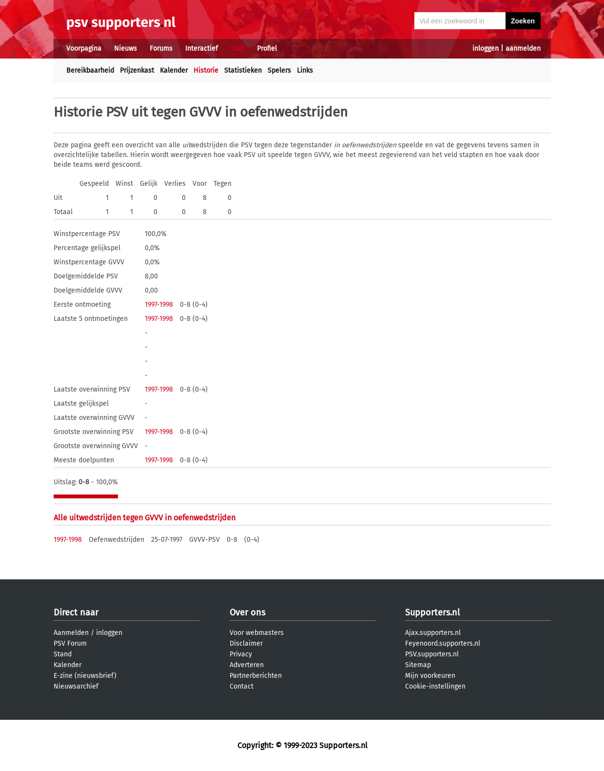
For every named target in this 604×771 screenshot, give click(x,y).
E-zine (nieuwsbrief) (85, 676)
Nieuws (125, 48)
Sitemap (418, 665)
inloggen (485, 48)
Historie (206, 70)
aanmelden (523, 48)
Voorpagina (83, 48)
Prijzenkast (137, 70)
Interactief (201, 48)
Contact (241, 686)
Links (305, 70)
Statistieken (243, 70)
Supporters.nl (432, 612)
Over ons (247, 612)
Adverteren (247, 665)
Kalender (174, 70)
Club (237, 48)
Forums (161, 48)
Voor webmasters (257, 633)
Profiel (267, 48)
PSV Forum (70, 643)
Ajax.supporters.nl (433, 633)
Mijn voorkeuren (430, 676)
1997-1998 (159, 304)
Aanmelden (71, 633)
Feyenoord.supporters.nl (442, 643)
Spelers (279, 70)
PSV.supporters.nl (432, 654)
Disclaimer (246, 643)
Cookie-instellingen (435, 686)
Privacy (241, 654)
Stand (63, 654)
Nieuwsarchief (76, 686)
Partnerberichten (256, 676)
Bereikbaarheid (90, 70)
